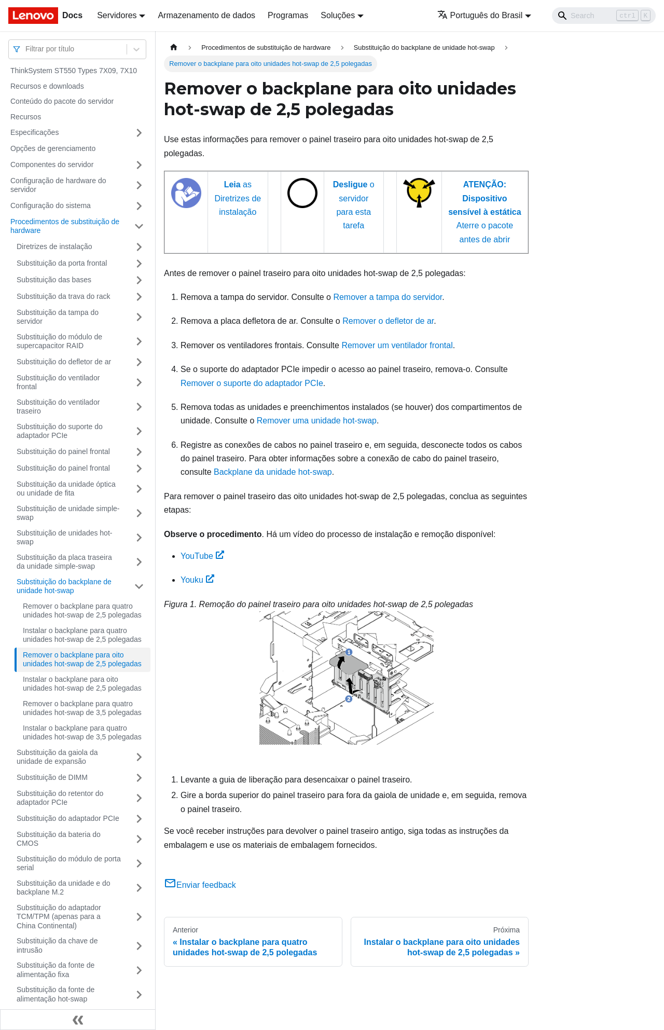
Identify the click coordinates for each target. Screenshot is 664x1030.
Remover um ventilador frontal (396, 345)
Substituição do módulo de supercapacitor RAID (59, 341)
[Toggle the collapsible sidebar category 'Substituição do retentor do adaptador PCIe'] (139, 798)
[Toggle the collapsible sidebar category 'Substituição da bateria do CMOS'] (139, 839)
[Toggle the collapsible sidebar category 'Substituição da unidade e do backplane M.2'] (139, 888)
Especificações (34, 132)
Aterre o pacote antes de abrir (484, 212)
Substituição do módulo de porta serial (69, 863)
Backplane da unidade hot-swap (273, 472)
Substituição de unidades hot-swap (64, 537)
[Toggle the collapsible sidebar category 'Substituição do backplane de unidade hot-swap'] (139, 586)
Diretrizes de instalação (54, 246)
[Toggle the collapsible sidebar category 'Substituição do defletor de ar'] (139, 362)
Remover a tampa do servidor (387, 297)
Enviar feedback (200, 885)
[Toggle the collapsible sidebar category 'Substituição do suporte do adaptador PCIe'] (139, 431)
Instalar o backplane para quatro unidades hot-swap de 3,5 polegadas (82, 732)
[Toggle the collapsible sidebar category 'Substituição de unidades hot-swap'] (139, 538)
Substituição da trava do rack (63, 296)
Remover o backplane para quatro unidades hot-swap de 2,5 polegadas (82, 611)
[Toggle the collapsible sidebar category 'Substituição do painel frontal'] (139, 452)
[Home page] (174, 47)
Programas (288, 15)
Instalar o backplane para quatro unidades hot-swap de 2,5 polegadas (82, 635)
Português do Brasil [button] (480, 15)
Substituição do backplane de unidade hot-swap (64, 586)
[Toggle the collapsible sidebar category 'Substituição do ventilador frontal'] (139, 382)
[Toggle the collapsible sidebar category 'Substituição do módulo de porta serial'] (139, 864)
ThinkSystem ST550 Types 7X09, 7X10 (73, 70)
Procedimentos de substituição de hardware (64, 226)
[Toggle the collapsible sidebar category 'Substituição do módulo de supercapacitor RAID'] (139, 341)
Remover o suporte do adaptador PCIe (252, 383)
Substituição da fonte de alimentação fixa (55, 970)
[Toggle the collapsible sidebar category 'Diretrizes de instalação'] (139, 247)
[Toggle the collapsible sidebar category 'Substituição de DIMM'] (139, 778)
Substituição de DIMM (52, 777)
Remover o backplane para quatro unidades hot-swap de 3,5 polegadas (82, 708)
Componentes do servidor (51, 164)
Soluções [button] (338, 15)
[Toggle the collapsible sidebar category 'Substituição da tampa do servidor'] (139, 317)
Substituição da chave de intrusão (57, 945)
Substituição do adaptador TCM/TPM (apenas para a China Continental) (59, 916)
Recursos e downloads (47, 86)
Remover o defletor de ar (388, 321)
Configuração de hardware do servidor (58, 185)
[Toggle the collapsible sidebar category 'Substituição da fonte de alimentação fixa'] (139, 970)
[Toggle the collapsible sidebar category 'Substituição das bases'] (139, 280)
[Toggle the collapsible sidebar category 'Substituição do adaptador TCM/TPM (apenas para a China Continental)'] (139, 917)
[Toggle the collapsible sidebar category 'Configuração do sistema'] (139, 206)
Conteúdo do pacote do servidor (62, 101)
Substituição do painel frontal (63, 451)
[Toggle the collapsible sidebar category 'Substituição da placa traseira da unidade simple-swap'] (139, 562)
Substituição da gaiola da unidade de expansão (57, 757)
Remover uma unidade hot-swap (317, 420)
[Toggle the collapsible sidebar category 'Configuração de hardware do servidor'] (139, 185)
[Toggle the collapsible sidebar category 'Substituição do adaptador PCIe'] (139, 819)
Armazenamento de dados (206, 15)
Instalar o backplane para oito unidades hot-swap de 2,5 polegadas (82, 684)
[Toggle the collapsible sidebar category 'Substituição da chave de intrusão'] (139, 945)
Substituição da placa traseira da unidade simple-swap (64, 562)
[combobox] (26, 49)
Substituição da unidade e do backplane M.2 (63, 888)
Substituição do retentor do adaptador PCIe (60, 798)
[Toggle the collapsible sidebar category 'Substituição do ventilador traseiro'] (139, 407)
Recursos (25, 117)
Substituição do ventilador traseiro (58, 407)
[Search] (604, 15)
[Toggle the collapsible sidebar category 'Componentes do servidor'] (139, 165)
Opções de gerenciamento (52, 148)
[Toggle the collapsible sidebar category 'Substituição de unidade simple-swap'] (139, 513)
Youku (197, 579)
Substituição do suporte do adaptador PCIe (60, 431)
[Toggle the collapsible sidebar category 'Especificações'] (139, 133)
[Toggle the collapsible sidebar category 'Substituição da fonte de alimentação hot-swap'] (139, 994)
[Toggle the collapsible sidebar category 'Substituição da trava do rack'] (139, 297)
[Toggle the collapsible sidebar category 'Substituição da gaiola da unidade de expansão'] (139, 757)
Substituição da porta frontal (62, 263)
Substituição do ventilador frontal (58, 382)
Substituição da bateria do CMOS (59, 839)
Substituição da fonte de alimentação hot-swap (55, 994)
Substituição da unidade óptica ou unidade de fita (66, 489)
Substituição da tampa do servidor (58, 317)
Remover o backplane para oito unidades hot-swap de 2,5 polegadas (82, 659)
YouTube (202, 556)
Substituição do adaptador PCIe (68, 818)
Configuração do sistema (50, 205)
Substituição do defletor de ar (64, 362)
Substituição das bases (54, 280)
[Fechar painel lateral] (78, 1019)
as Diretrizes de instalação (237, 198)
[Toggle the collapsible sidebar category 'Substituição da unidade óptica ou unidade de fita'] (139, 489)
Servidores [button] (116, 15)
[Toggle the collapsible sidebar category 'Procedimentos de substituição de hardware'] (139, 226)
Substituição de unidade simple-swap (68, 513)
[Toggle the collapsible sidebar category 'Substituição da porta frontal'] (139, 263)
